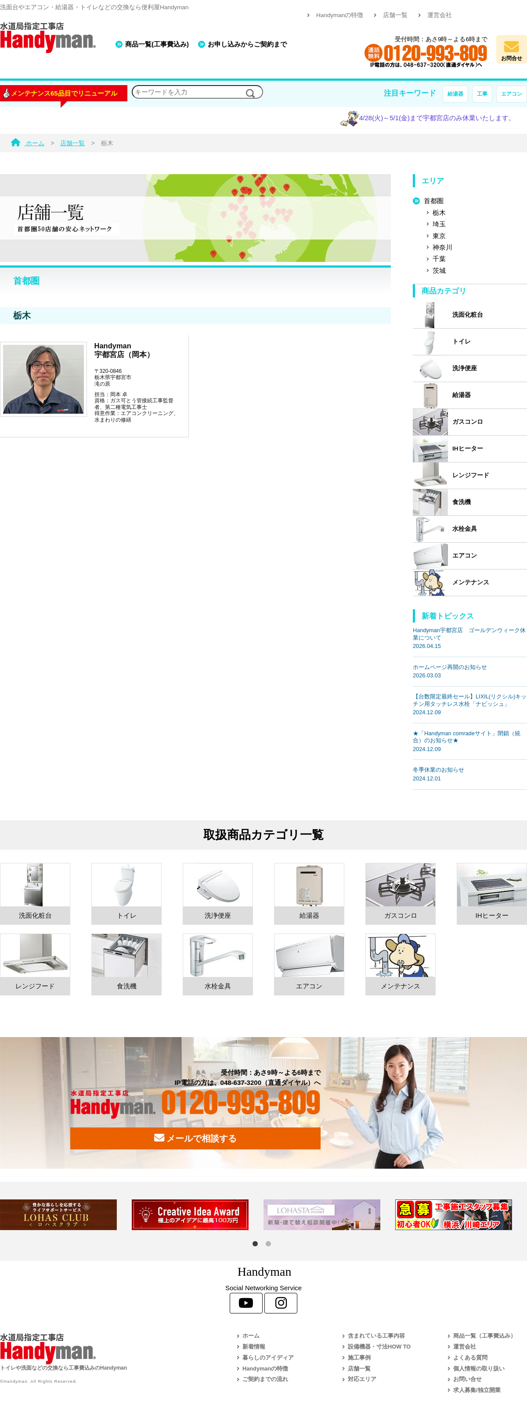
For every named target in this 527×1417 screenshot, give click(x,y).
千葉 (439, 258)
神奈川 (442, 247)
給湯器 (455, 94)
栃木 (439, 212)
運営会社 (439, 15)
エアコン (511, 94)
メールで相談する (195, 1138)
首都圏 (434, 200)
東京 (439, 236)
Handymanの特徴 (339, 15)
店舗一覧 (395, 15)
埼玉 (439, 224)
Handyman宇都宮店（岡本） (124, 350)
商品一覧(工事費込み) (157, 44)
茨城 (439, 270)
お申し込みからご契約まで (247, 44)
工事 (482, 94)
